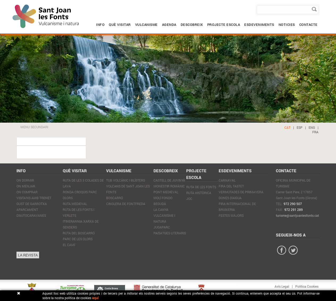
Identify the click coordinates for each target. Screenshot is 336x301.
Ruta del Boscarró (79, 233)
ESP (299, 127)
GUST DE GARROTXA (31, 204)
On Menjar (25, 186)
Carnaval (227, 180)
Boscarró (114, 198)
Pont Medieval (166, 192)
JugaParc (162, 227)
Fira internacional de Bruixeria (237, 207)
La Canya (161, 209)
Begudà (160, 204)
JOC (189, 198)
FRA (315, 132)
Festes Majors (231, 215)
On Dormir (25, 180)
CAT (287, 127)
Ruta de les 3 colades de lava (83, 183)
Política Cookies (306, 286)
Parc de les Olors (78, 239)
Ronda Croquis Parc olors (80, 195)
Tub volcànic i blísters (125, 180)
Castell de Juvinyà (169, 180)
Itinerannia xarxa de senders (81, 224)
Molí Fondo (163, 198)
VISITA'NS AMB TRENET (33, 198)
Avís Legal (282, 286)
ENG (312, 127)
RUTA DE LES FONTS (201, 187)
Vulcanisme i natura (164, 218)
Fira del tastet (231, 186)
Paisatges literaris (170, 233)
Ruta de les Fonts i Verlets (78, 212)
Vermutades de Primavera (241, 192)
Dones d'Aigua (230, 198)
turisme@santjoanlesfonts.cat (297, 215)
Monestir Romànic (169, 186)
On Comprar (27, 192)
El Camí (69, 245)
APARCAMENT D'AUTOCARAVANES (31, 212)
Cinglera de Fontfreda (125, 204)
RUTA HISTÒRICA (198, 193)
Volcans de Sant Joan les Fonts (128, 189)
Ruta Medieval (75, 204)
